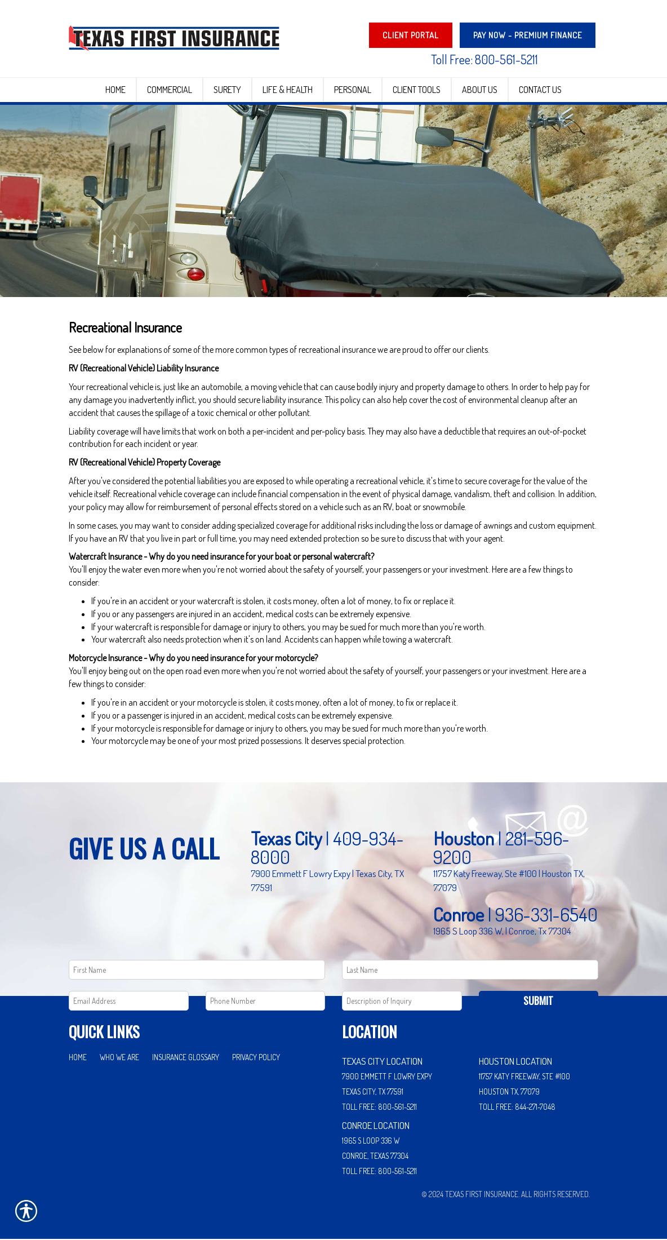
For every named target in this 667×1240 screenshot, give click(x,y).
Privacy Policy (256, 1058)
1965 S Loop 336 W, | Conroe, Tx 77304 (502, 931)
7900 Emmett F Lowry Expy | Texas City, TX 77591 (327, 881)
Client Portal (411, 35)
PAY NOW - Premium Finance (527, 35)
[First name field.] (197, 971)
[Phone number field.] (266, 1002)
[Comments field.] (402, 1002)
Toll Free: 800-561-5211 (484, 59)
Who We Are (119, 1058)
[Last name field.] (470, 971)
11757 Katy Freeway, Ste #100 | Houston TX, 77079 (509, 881)
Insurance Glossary (185, 1058)
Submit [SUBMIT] (538, 1001)
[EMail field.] (129, 1002)
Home (78, 1058)
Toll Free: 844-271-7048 (517, 1107)
